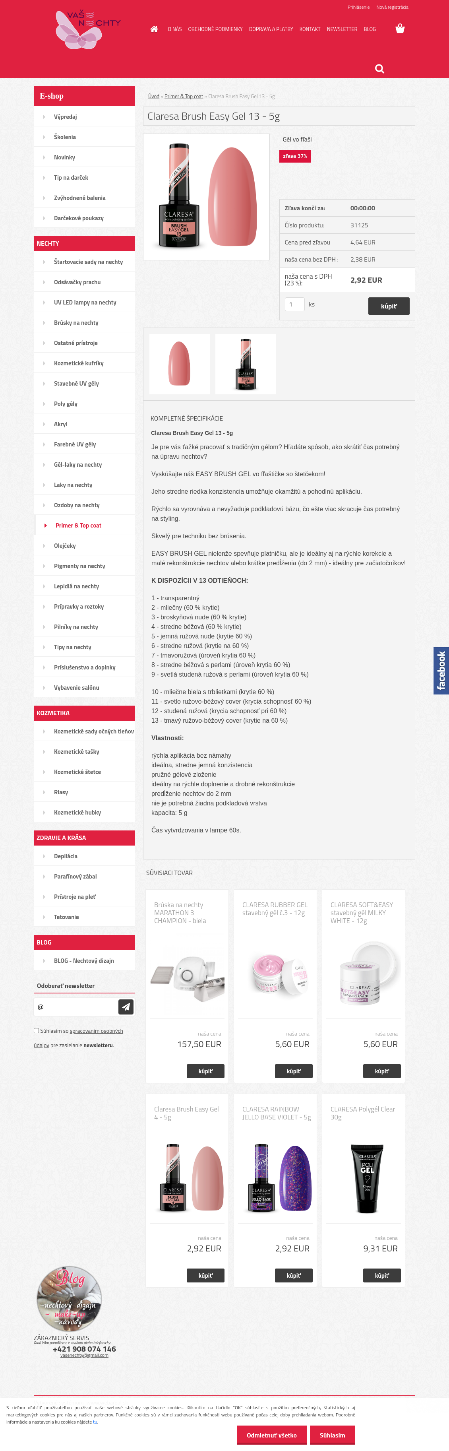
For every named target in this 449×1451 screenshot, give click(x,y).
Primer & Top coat (184, 96)
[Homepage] (153, 29)
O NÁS (175, 29)
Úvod (153, 96)
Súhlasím (332, 1435)
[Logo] (88, 29)
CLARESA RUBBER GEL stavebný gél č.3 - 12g (275, 909)
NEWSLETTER (342, 29)
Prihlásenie (359, 7)
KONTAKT (310, 29)
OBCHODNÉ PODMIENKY (215, 29)
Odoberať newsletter (66, 985)
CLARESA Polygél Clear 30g (363, 1113)
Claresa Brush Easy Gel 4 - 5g (186, 1113)
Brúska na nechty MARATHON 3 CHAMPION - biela (180, 913)
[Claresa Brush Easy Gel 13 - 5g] (206, 137)
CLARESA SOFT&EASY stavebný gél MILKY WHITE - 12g (362, 913)
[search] (379, 69)
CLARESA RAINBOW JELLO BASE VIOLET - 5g (276, 1113)
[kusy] (295, 304)
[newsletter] (126, 1007)
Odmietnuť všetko (272, 1435)
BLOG (370, 29)
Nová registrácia (392, 7)
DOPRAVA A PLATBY (271, 29)
